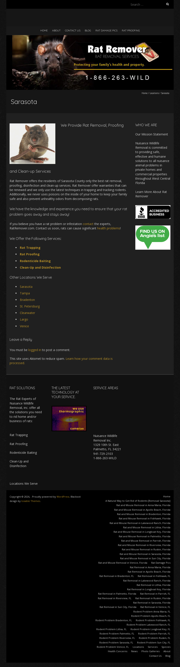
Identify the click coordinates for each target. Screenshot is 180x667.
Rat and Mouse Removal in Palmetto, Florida (144, 536)
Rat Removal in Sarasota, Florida (151, 602)
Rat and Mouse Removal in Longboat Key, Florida (142, 531)
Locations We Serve (24, 483)
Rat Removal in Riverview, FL (114, 598)
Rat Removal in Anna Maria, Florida (150, 567)
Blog (88, 30)
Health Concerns (117, 651)
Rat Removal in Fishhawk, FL (154, 576)
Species (165, 646)
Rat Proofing (131, 30)
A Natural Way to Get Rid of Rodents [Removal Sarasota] (137, 500)
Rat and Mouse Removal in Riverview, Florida (144, 545)
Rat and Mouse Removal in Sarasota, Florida (145, 554)
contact (88, 224)
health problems (108, 228)
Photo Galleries (150, 651)
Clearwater (27, 313)
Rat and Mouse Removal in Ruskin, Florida (146, 549)
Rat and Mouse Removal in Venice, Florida (122, 562)
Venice (24, 326)
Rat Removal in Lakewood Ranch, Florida (146, 580)
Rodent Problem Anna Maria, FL (151, 611)
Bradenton (27, 300)
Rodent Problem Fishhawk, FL (153, 620)
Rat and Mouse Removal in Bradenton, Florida (143, 514)
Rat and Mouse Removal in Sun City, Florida (145, 558)
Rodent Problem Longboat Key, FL (150, 629)
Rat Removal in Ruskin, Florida (152, 598)
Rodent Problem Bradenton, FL (113, 620)
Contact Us (72, 30)
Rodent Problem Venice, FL (113, 646)
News (134, 651)
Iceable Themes (30, 501)
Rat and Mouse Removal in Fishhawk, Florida (144, 518)
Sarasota (26, 287)
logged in (34, 350)
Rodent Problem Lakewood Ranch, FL (148, 624)
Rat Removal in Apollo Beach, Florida (149, 571)
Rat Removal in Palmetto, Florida (117, 593)
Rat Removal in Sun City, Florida (118, 607)
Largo (24, 319)
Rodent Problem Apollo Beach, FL (150, 616)
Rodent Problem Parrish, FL (154, 633)
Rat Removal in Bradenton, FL (116, 576)
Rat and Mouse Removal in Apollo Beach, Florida (142, 509)
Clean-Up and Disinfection (40, 267)
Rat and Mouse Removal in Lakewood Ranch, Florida (140, 523)
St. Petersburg (30, 306)
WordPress (63, 496)
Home (44, 30)
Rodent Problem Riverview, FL (117, 638)
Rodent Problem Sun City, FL (153, 642)
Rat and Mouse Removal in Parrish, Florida (145, 540)
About (56, 30)
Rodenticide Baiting (35, 261)
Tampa (25, 293)
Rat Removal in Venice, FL (155, 607)
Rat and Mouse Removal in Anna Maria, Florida (143, 505)
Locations (154, 93)
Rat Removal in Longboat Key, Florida (148, 589)
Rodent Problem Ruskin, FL (154, 638)
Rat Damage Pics (106, 30)
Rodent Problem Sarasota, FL (116, 642)
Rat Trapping (30, 248)
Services (153, 646)
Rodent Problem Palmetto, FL (117, 633)
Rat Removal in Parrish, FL (155, 593)
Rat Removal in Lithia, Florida (153, 585)
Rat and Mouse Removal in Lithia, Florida (146, 527)
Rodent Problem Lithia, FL (111, 629)
